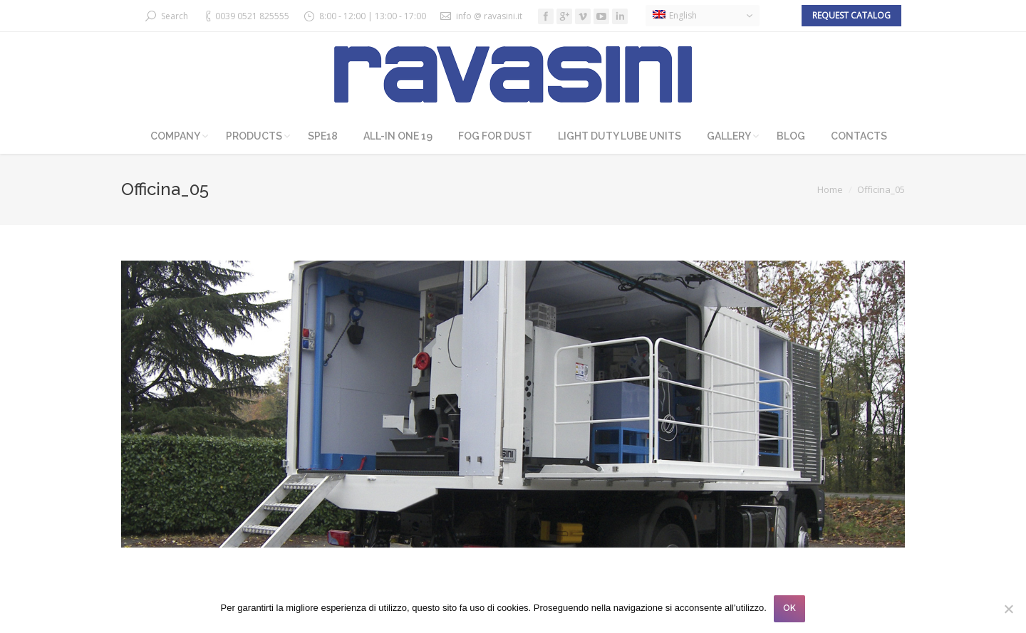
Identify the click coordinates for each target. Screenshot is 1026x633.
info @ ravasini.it (489, 16)
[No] (1008, 609)
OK (789, 608)
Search (174, 16)
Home (830, 189)
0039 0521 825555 (252, 16)
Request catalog (851, 15)
